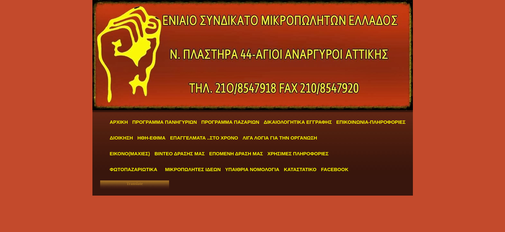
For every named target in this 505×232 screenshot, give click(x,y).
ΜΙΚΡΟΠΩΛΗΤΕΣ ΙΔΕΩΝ (193, 169)
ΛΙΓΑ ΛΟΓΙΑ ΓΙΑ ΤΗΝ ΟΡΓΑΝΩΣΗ (280, 137)
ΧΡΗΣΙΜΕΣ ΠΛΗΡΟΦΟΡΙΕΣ (298, 153)
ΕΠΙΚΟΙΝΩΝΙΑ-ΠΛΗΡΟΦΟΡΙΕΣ (370, 122)
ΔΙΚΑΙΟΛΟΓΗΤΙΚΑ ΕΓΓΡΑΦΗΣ (298, 122)
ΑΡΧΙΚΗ (119, 122)
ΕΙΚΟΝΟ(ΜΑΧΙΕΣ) (130, 153)
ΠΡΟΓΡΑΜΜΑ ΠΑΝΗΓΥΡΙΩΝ (164, 122)
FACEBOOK (334, 169)
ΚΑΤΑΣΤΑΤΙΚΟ (301, 169)
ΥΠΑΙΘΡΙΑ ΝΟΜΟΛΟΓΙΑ (253, 169)
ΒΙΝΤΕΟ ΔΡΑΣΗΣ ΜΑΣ (180, 153)
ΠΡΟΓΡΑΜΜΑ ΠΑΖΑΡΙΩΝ (230, 122)
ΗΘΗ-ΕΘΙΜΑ (152, 137)
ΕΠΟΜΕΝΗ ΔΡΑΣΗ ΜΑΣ (236, 153)
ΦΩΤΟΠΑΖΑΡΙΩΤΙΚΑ (133, 169)
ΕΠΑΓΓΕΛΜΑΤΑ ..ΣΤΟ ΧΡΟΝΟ (204, 137)
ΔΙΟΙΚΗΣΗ (121, 137)
